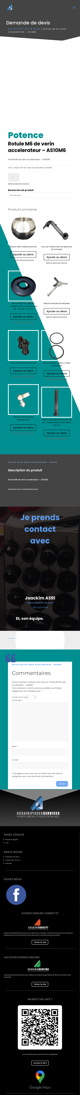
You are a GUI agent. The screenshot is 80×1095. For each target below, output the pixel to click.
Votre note (17, 697)
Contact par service (12, 860)
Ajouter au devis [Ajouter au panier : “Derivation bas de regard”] (56, 311)
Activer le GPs (40, 1063)
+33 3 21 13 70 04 (40, 607)
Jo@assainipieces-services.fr (40, 603)
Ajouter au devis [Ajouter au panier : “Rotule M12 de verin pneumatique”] (23, 427)
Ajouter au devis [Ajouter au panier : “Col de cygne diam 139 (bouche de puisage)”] (56, 257)
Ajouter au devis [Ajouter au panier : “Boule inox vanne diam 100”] (23, 254)
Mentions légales (11, 839)
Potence (25, 29)
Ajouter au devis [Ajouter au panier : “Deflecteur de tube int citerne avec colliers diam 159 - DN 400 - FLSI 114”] (23, 316)
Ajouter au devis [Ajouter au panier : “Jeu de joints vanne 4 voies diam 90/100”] (56, 373)
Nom (15, 746)
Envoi (62, 784)
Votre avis (17, 700)
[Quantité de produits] (13, 177)
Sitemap (8, 863)
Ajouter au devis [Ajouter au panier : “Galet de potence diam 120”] (23, 371)
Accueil (12, 29)
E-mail (15, 760)
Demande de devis (12, 857)
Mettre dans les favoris (18, 183)
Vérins (37, 29)
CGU (7, 843)
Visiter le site (40, 942)
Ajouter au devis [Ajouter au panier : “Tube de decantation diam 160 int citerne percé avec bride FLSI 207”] (56, 433)
